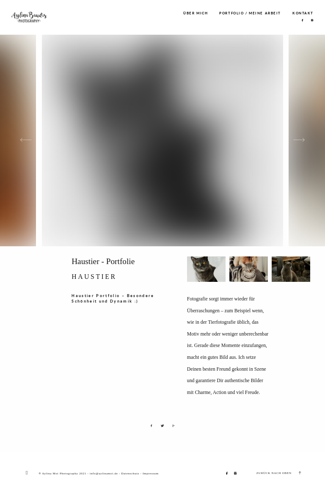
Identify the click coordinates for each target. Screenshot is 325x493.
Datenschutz (130, 473)
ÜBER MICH (195, 13)
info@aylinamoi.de (104, 473)
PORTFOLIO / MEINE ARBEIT (250, 13)
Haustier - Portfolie (103, 261)
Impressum (151, 473)
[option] (162, 140)
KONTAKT (303, 13)
